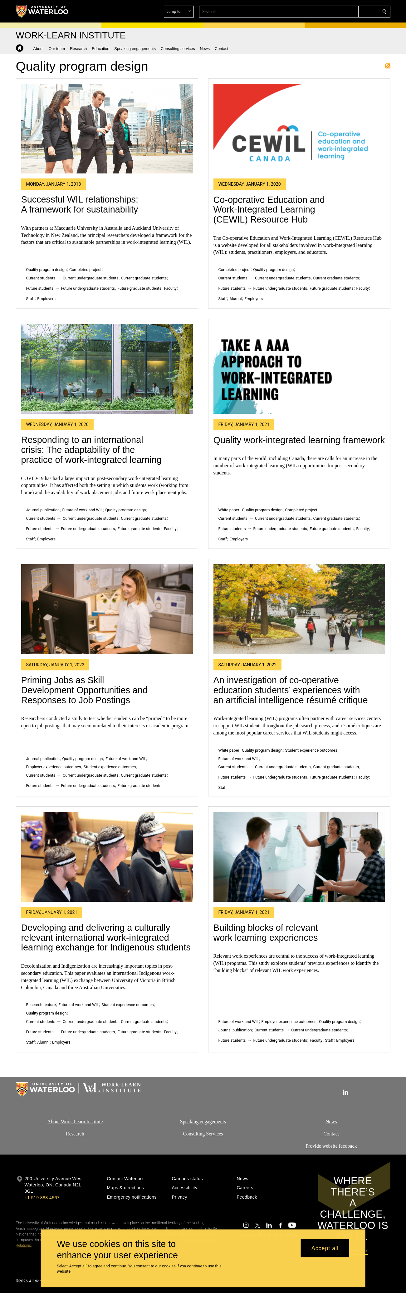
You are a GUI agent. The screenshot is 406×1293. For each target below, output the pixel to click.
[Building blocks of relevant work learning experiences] (299, 857)
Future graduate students (139, 288)
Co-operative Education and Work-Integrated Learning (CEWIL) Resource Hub (269, 209)
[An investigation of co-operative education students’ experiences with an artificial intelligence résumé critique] (299, 609)
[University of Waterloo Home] (42, 11)
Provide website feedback (331, 1145)
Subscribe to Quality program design (387, 65)
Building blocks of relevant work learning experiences (265, 933)
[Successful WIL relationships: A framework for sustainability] (107, 128)
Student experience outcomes (110, 766)
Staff (30, 298)
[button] (339, 11)
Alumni (235, 298)
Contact (331, 1133)
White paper (228, 510)
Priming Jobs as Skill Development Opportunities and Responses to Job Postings (84, 690)
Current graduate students (143, 278)
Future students (40, 288)
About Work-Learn (66, 1121)
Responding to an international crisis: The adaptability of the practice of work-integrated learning (91, 449)
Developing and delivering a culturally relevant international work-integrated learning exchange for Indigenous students (106, 937)
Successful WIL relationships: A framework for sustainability (79, 204)
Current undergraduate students (90, 278)
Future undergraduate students (88, 288)
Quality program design (46, 269)
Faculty (170, 288)
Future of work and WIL (82, 510)
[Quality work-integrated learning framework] (299, 369)
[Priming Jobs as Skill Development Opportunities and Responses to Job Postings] (107, 609)
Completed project (85, 269)
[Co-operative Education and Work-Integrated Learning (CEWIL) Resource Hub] (299, 129)
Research (75, 1133)
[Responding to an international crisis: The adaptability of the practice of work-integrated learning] (107, 369)
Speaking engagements (203, 1121)
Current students (41, 278)
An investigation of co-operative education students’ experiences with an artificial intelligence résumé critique (290, 690)
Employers (46, 298)
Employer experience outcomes (53, 766)
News (331, 1121)
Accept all (325, 1248)
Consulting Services (203, 1133)
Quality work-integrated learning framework (299, 440)
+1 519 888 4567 (42, 1197)
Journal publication (43, 510)
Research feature (41, 1004)
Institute (93, 1121)
